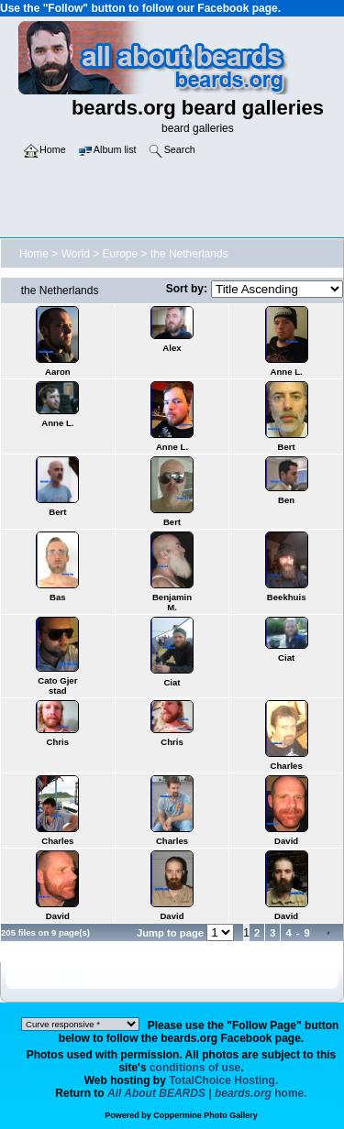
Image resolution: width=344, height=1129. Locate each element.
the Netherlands (189, 253)
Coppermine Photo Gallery (205, 1115)
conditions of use (195, 1067)
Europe (121, 253)
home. (207, 1093)
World (75, 253)
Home (34, 253)
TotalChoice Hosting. (223, 1080)
